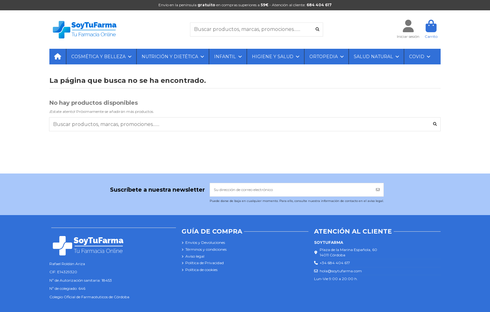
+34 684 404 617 (335, 262)
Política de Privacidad (204, 262)
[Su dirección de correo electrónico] (291, 189)
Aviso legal (194, 256)
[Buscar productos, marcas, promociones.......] (317, 30)
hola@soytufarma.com (341, 271)
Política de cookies (201, 269)
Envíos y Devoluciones (205, 242)
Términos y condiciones (206, 249)
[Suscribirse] (377, 189)
